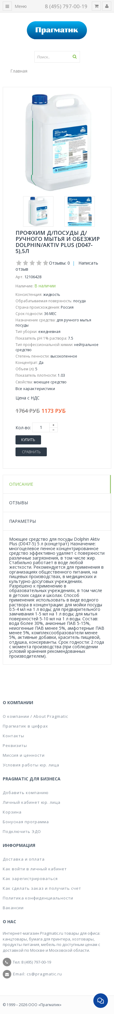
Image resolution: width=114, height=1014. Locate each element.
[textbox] (57, 56)
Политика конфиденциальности (38, 898)
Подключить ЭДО (22, 831)
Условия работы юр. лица (31, 765)
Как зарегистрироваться (30, 878)
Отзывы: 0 (59, 263)
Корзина (12, 812)
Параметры (22, 521)
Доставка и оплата (24, 859)
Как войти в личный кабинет (35, 869)
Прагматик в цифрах (25, 726)
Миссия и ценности (24, 755)
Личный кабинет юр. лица (31, 802)
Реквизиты (15, 745)
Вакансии (13, 907)
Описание (21, 484)
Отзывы (18, 502)
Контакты (13, 735)
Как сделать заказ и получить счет (42, 888)
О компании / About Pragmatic (35, 716)
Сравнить (31, 451)
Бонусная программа (26, 821)
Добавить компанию (26, 792)
